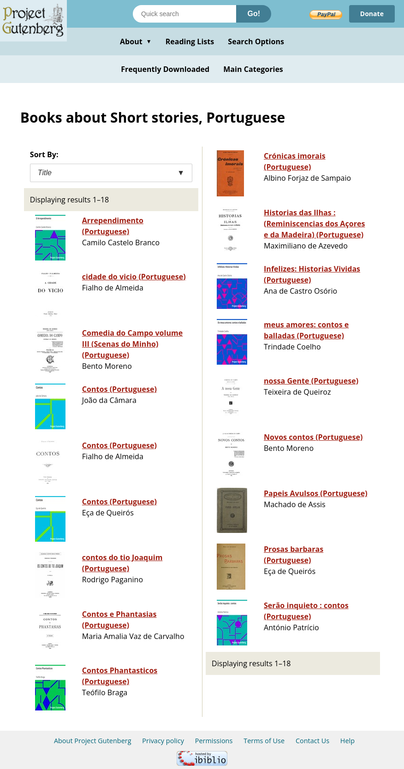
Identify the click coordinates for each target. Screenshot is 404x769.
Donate (372, 13)
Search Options (256, 41)
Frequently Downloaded (165, 69)
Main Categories (253, 69)
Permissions (214, 740)
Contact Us (312, 740)
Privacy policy (163, 740)
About (136, 41)
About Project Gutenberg (92, 740)
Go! (253, 14)
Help (347, 740)
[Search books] (184, 14)
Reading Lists (190, 41)
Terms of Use (264, 740)
